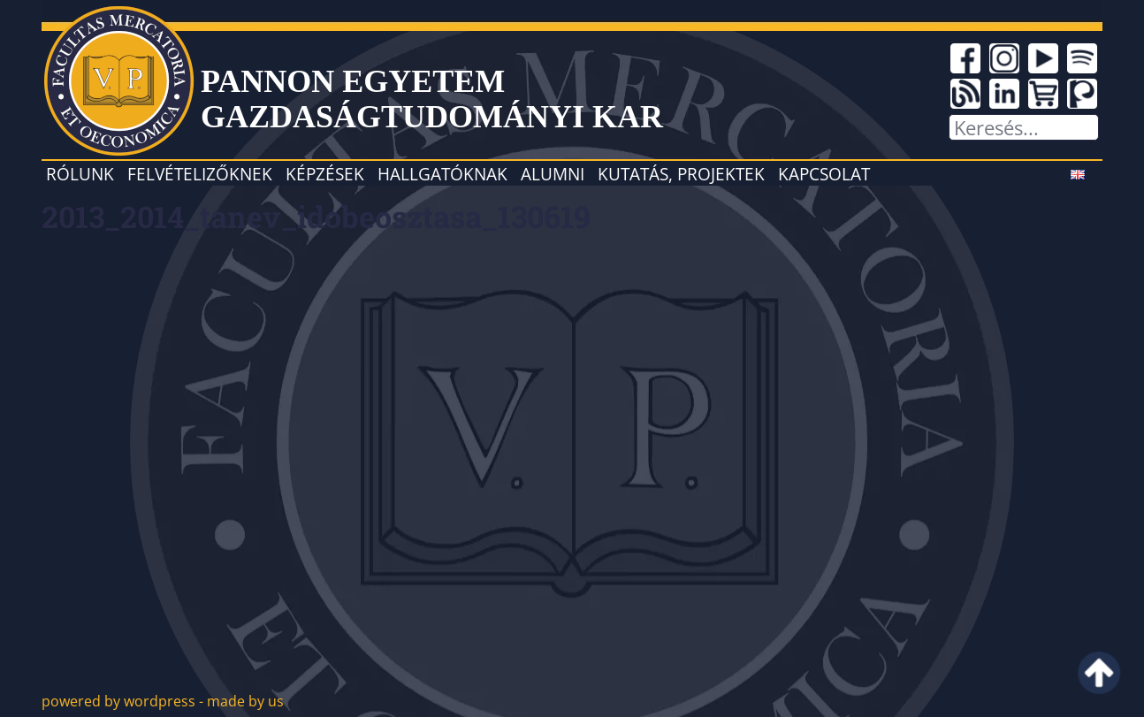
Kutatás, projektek (681, 174)
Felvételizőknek (199, 174)
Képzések (325, 174)
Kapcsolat (824, 174)
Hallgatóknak (442, 174)
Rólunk (80, 174)
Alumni (552, 174)
